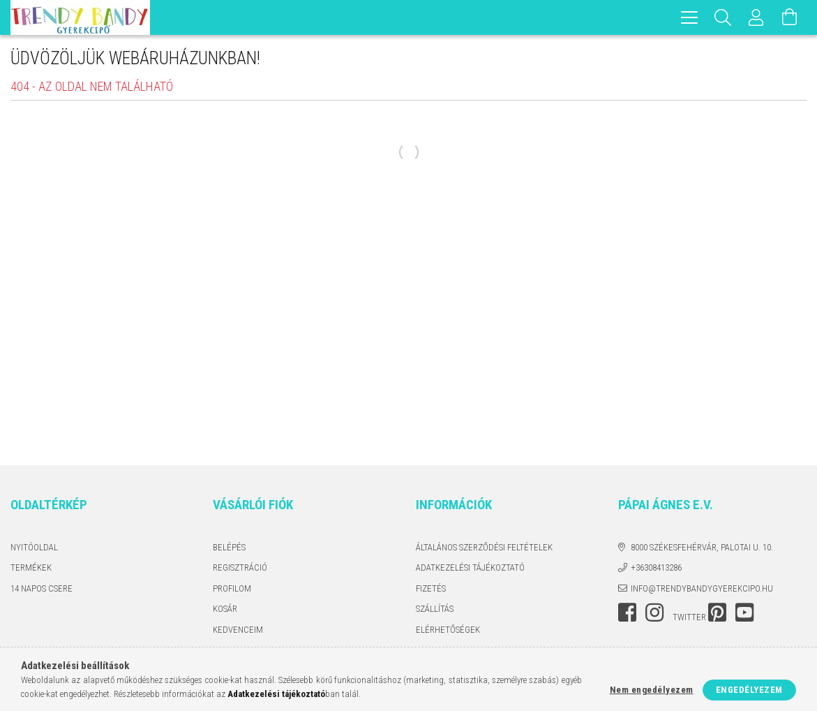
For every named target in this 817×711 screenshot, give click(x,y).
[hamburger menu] (689, 17)
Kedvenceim (238, 629)
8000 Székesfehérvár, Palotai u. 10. (702, 547)
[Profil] (756, 17)
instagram (654, 612)
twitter (689, 617)
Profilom (232, 588)
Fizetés (431, 588)
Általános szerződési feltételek (484, 547)
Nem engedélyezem (652, 689)
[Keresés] (723, 17)
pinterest (717, 612)
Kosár (225, 608)
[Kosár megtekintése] (790, 17)
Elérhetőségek (448, 629)
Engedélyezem (749, 689)
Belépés (229, 547)
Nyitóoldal (34, 547)
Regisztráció (240, 567)
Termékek (31, 567)
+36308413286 (656, 567)
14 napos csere (41, 588)
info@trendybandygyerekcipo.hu (702, 588)
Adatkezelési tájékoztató (470, 567)
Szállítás (435, 608)
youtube (744, 612)
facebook (627, 612)
